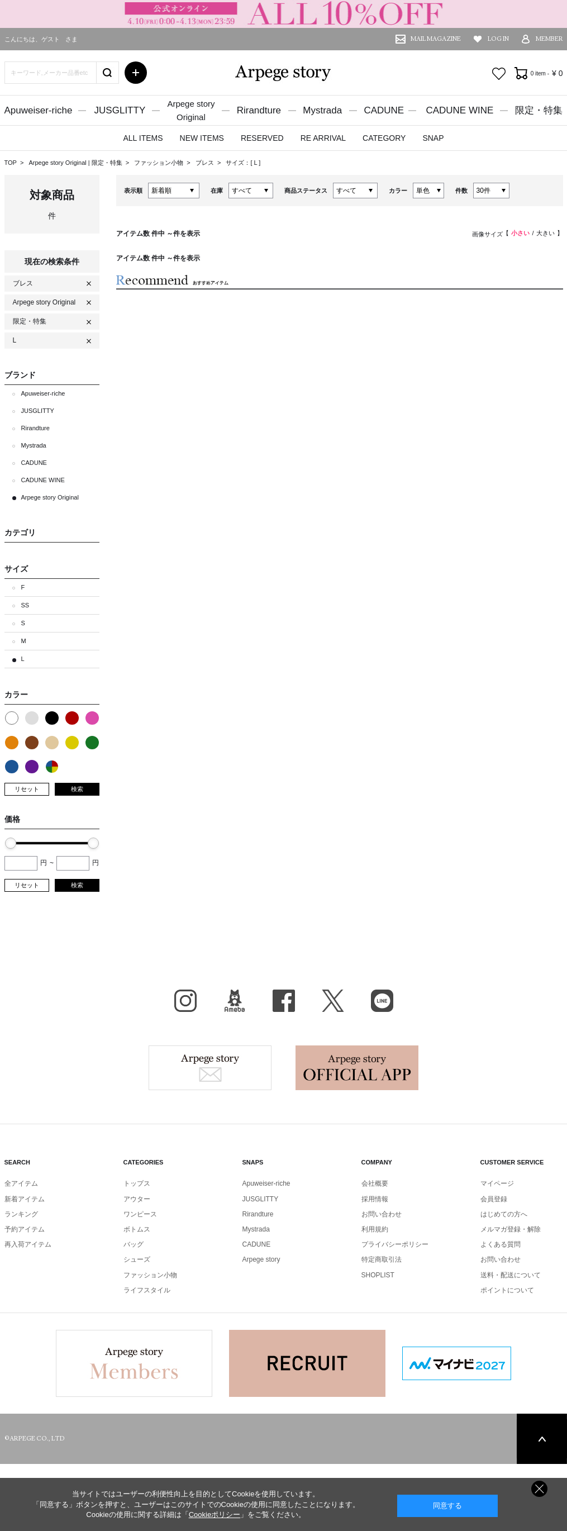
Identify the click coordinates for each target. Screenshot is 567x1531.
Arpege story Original (57, 162)
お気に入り (499, 74)
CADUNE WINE (459, 110)
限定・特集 (539, 110)
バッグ (133, 1244)
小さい (520, 233)
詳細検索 (136, 72)
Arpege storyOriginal (191, 110)
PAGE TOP (542, 1439)
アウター (136, 1199)
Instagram (185, 1001)
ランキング (21, 1214)
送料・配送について (510, 1275)
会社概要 (374, 1183)
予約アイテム (24, 1229)
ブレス (206, 162)
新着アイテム (24, 1199)
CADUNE (384, 110)
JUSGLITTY (120, 110)
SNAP (433, 138)
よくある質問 (500, 1244)
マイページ (497, 1183)
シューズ (136, 1259)
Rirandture (259, 110)
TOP (10, 162)
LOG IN (498, 39)
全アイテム (21, 1183)
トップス (136, 1183)
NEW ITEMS (202, 138)
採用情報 (374, 1199)
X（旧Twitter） (333, 1001)
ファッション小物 (159, 162)
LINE (382, 1001)
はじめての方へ (503, 1214)
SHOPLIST (377, 1275)
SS (25, 605)
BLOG (234, 1001)
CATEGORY (384, 138)
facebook (284, 1001)
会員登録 (493, 1199)
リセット (27, 789)
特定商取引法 (381, 1259)
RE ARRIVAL (323, 138)
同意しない (539, 1489)
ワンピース (140, 1214)
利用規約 (374, 1229)
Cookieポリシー (214, 1514)
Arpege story (210, 1067)
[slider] (10, 843)
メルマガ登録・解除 (510, 1229)
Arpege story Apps (357, 1067)
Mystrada (322, 110)
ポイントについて (507, 1290)
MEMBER (549, 39)
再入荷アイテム (27, 1244)
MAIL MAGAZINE (436, 39)
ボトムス (136, 1229)
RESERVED (262, 138)
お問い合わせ (381, 1214)
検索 (77, 789)
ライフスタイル (146, 1290)
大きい (545, 233)
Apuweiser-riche (38, 110)
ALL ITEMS (143, 138)
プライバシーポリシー (394, 1244)
